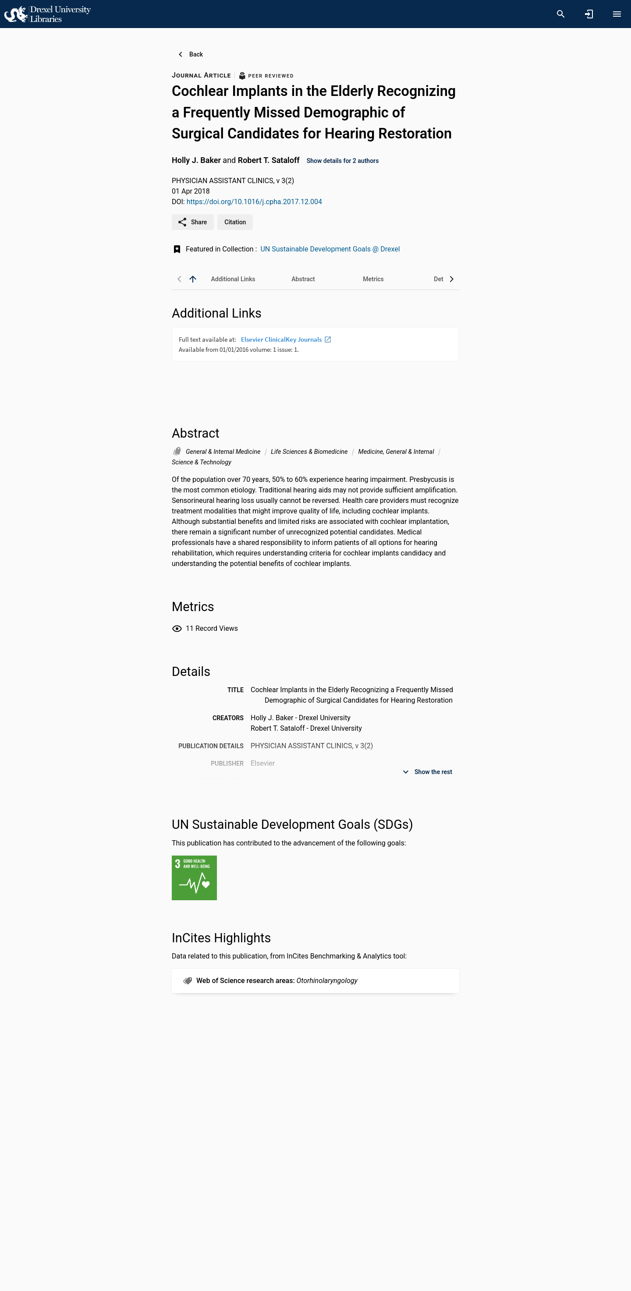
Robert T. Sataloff (269, 160)
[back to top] (193, 279)
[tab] (233, 279)
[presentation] (315, 360)
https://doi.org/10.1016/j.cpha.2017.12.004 (254, 202)
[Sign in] (588, 14)
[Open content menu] (616, 14)
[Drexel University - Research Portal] (47, 13)
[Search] (560, 14)
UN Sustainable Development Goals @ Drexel (330, 249)
